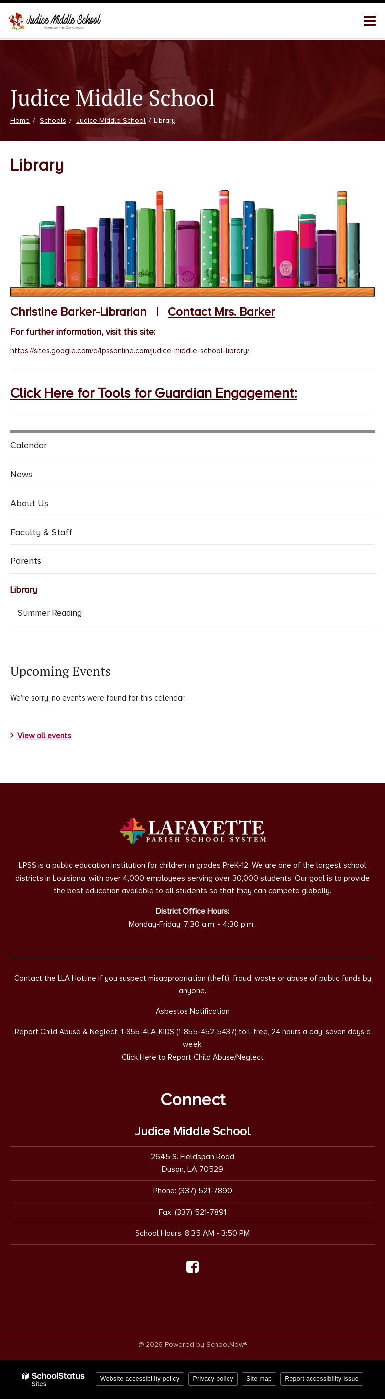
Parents (25, 560)
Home (20, 120)
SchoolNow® (226, 1344)
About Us (29, 503)
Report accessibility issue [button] (322, 1378)
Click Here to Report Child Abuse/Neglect (193, 1057)
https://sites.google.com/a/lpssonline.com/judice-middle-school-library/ (129, 350)
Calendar (28, 445)
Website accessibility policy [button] (140, 1378)
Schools (53, 120)
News (21, 474)
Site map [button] (259, 1378)
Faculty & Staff (41, 532)
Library (23, 589)
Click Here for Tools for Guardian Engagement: (153, 393)
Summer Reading (64, 615)
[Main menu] (370, 20)
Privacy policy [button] (213, 1378)
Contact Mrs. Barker (221, 312)
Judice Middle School (111, 120)
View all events (44, 736)
